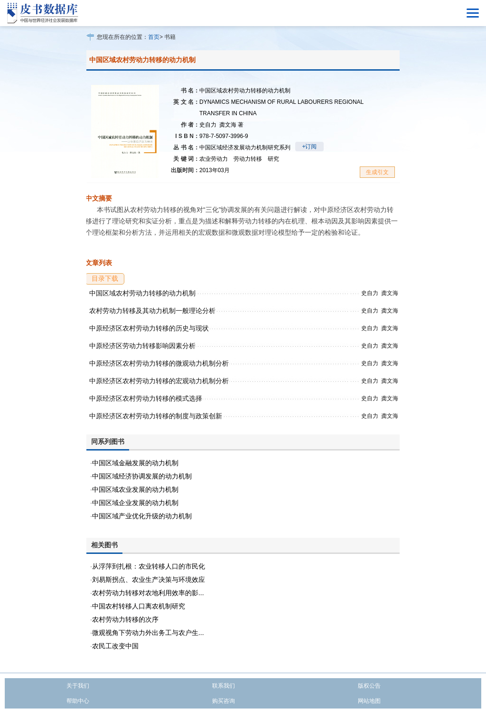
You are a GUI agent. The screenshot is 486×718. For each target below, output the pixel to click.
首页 (153, 37)
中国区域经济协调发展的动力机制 (142, 476)
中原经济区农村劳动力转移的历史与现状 (149, 328)
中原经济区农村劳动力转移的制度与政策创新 (155, 416)
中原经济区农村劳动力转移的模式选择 (145, 398)
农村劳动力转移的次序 (125, 619)
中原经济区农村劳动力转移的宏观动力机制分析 (159, 381)
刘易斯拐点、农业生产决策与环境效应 (148, 579)
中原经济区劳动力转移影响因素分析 (142, 346)
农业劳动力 (213, 159)
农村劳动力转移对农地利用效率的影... (148, 593)
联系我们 (223, 685)
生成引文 (377, 172)
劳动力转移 (248, 159)
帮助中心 (77, 701)
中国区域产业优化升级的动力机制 (142, 516)
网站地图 (369, 701)
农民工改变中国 (115, 646)
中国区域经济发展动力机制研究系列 (244, 147)
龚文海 (231, 124)
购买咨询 (223, 701)
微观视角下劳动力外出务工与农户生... (148, 632)
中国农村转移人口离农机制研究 (138, 606)
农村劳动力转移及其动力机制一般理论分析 (152, 310)
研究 (273, 159)
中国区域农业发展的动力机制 (135, 489)
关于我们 (77, 685)
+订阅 (309, 146)
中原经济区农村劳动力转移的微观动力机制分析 (159, 363)
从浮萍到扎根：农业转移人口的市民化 (148, 566)
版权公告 (369, 685)
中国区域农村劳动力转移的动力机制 (142, 293)
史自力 (207, 124)
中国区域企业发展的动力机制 (135, 502)
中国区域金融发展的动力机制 (135, 463)
